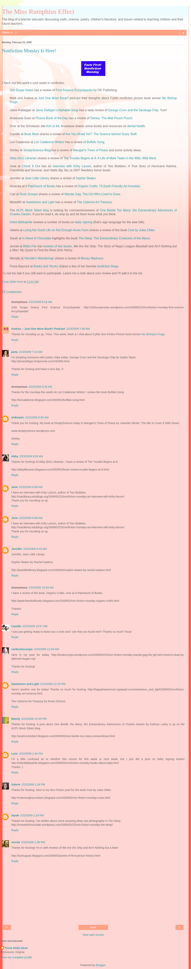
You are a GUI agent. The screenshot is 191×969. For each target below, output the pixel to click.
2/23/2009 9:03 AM (31, 456)
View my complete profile (16, 957)
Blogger (101, 965)
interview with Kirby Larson (72, 166)
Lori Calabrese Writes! (49, 142)
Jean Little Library (37, 178)
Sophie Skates (86, 178)
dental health (136, 126)
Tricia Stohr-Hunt (16, 948)
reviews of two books (57, 246)
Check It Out (31, 166)
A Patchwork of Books (40, 186)
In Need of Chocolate (36, 238)
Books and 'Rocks (46, 266)
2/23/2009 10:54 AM (41, 587)
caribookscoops (22, 649)
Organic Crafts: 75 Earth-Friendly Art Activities (109, 186)
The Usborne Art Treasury (94, 202)
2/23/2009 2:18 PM (33, 784)
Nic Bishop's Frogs (153, 334)
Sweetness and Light (40, 202)
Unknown (17, 417)
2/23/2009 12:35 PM (34, 718)
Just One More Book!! (53, 98)
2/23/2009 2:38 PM (33, 842)
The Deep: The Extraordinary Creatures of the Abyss (114, 238)
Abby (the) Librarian (23, 158)
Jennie (15, 842)
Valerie (15, 784)
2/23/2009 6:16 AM (40, 301)
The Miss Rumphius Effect (38, 11)
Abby (14, 456)
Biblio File (30, 246)
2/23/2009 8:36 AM (40, 386)
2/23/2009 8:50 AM (37, 417)
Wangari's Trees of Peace (90, 150)
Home (93, 927)
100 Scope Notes (21, 90)
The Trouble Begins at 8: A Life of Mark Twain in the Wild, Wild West (109, 158)
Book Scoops (29, 194)
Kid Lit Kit (52, 126)
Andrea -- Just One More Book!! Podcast (38, 328)
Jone (14, 487)
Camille (16, 626)
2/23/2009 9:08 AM (31, 487)
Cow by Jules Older (141, 230)
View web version (93, 934)
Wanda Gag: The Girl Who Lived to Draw (92, 194)
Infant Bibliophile (21, 222)
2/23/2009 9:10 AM (35, 548)
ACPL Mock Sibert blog (32, 210)
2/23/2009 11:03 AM (46, 649)
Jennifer (16, 548)
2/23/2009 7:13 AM (30, 351)
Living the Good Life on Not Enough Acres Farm (56, 230)
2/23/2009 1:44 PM (31, 753)
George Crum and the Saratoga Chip (133, 110)
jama (14, 351)
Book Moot (31, 134)
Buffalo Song (95, 142)
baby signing (83, 222)
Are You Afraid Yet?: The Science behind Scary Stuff (100, 134)
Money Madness (92, 258)
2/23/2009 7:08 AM (78, 328)
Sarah (15, 815)
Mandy (15, 718)
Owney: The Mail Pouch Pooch (111, 118)
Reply (14, 316)
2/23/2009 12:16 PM (52, 684)
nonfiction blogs (107, 266)
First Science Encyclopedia (74, 90)
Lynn (14, 753)
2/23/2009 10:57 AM (34, 626)
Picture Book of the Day (52, 118)
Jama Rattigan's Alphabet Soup (57, 110)
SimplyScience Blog (37, 150)
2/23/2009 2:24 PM (32, 815)
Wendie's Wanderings (39, 258)
